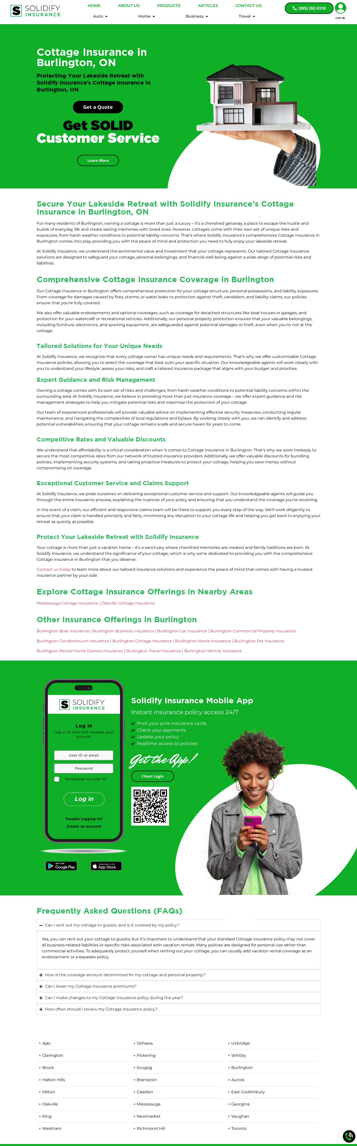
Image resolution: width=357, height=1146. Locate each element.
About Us (129, 5)
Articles (208, 5)
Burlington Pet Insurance (259, 643)
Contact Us (249, 5)
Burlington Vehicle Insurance (213, 653)
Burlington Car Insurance (182, 633)
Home (94, 5)
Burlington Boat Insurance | (64, 633)
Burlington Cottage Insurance (142, 643)
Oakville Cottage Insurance (128, 605)
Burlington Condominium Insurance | (74, 643)
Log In (340, 17)
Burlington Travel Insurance (153, 653)
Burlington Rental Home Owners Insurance (80, 653)
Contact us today (54, 571)
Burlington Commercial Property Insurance (253, 633)
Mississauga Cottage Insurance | (69, 605)
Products (168, 5)
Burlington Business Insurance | (125, 633)
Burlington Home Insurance (203, 643)
